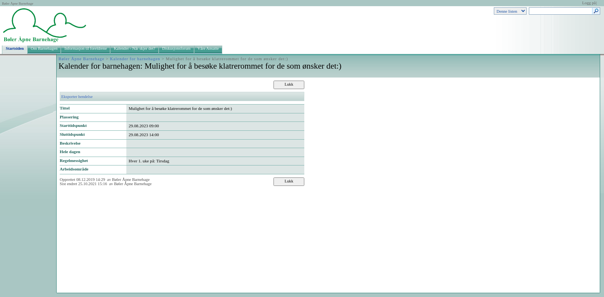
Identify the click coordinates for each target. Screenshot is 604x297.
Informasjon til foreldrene (85, 48)
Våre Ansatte (208, 48)
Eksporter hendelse (76, 96)
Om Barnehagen (44, 48)
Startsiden (15, 48)
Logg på (589, 3)
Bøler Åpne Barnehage (17, 3)
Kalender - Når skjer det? (134, 48)
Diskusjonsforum (176, 48)
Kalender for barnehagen (135, 59)
